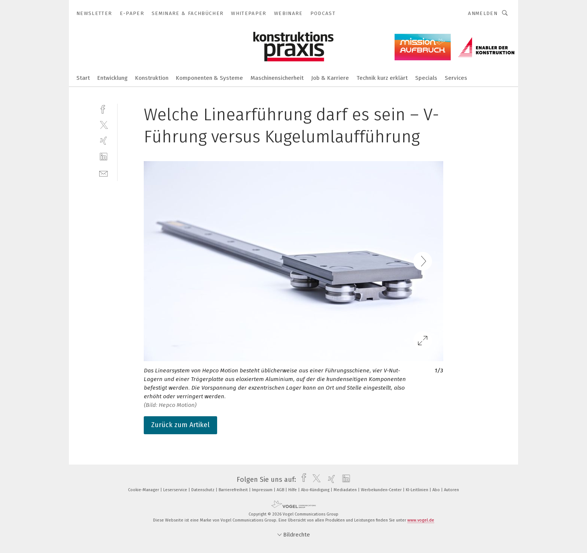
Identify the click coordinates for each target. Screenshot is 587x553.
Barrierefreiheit (234, 489)
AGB (281, 489)
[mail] (103, 173)
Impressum (263, 489)
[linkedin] (103, 156)
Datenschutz (203, 489)
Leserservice (175, 489)
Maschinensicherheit (277, 78)
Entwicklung (112, 78)
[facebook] (103, 108)
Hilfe (293, 489)
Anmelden (483, 13)
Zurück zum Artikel (180, 425)
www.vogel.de (420, 520)
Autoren (451, 489)
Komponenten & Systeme (209, 78)
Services (456, 78)
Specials (426, 78)
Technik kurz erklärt (382, 78)
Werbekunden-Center (382, 489)
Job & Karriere (330, 78)
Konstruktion (151, 78)
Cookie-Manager (144, 489)
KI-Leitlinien (417, 489)
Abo (436, 489)
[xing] (103, 140)
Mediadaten (346, 489)
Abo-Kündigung (316, 489)
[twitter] (103, 124)
